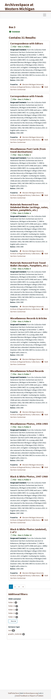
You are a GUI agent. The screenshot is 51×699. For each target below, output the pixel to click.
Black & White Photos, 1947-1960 (29, 476)
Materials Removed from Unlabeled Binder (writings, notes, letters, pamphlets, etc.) (29, 207)
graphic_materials (15, 634)
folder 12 (11, 613)
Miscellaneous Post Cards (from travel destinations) (28, 150)
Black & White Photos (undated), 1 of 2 (28, 531)
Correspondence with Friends (26, 96)
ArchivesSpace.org (31, 693)
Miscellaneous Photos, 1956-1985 (29, 423)
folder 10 (11, 606)
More (13, 621)
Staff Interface (13, 693)
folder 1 (11, 602)
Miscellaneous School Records (27, 371)
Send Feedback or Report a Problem (29, 696)
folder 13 (11, 617)
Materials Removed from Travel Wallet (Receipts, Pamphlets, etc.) (29, 264)
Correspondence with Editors (26, 43)
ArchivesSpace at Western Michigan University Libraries (21, 8)
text (10, 630)
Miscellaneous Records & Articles (28, 318)
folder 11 (11, 609)
